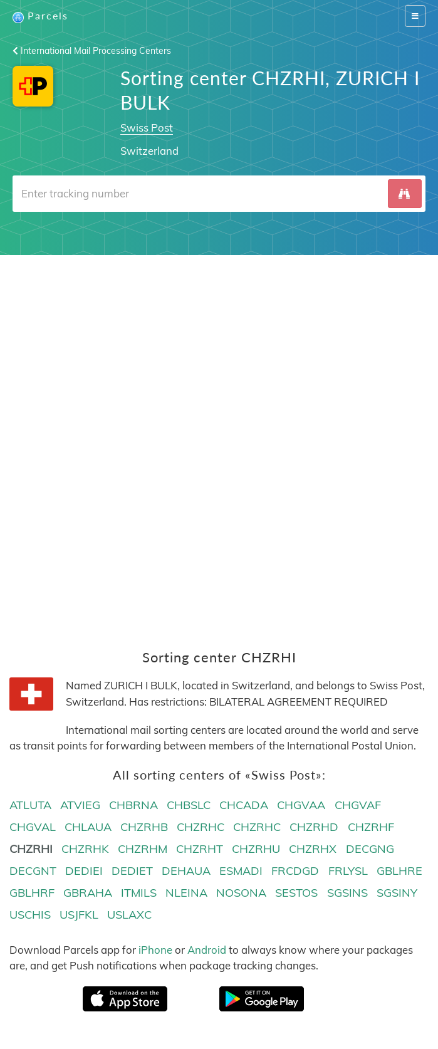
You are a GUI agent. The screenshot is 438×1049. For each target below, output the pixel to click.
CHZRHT (199, 849)
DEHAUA (186, 871)
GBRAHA (87, 892)
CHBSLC (189, 805)
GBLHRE (399, 871)
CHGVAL (32, 827)
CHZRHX (312, 849)
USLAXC (129, 914)
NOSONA (241, 892)
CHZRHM (142, 849)
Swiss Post (146, 127)
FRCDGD (295, 871)
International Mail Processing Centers (92, 50)
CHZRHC (200, 827)
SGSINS (347, 892)
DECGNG (370, 849)
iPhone (155, 949)
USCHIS (30, 914)
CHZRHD (313, 827)
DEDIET (132, 871)
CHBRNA (133, 805)
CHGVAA (301, 805)
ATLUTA (30, 805)
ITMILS (139, 892)
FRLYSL (348, 871)
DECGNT (32, 871)
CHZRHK (85, 849)
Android (206, 949)
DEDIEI (84, 871)
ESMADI (241, 871)
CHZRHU (256, 849)
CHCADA (243, 805)
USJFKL (79, 914)
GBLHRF (32, 892)
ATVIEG (80, 805)
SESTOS (296, 892)
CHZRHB (144, 827)
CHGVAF (358, 805)
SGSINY (397, 892)
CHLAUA (88, 827)
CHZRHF (371, 827)
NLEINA (186, 892)
